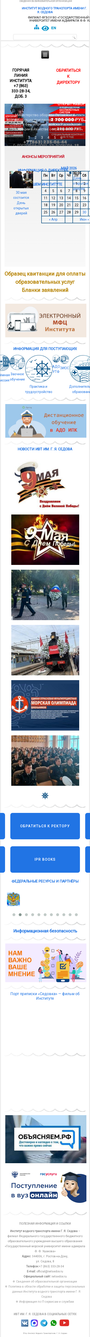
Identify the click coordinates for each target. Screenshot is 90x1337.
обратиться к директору (68, 76)
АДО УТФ (56, 366)
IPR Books (45, 859)
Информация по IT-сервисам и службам (46, 1301)
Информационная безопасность (45, 930)
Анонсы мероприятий (43, 156)
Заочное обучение (17, 374)
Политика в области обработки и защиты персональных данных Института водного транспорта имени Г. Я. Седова (46, 1291)
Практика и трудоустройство (39, 387)
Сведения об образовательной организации (45, 1)
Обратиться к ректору (45, 826)
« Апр (53, 219)
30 (84, 212)
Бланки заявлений (45, 290)
